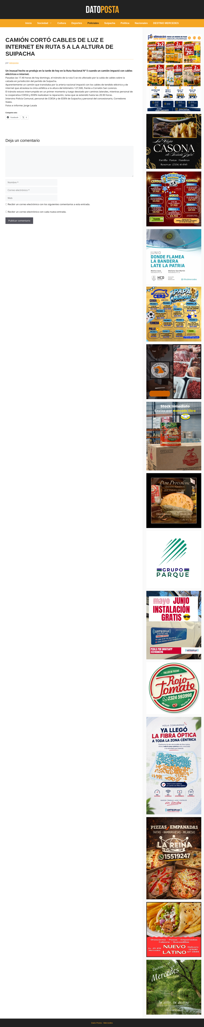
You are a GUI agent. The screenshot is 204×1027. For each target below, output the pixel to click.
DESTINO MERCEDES (166, 23)
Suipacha (109, 23)
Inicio (28, 23)
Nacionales (141, 23)
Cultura (61, 23)
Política (125, 23)
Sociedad (46, 23)
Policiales (93, 23)
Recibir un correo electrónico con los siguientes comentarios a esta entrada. (49, 204)
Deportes (76, 23)
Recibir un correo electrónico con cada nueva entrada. (37, 211)
